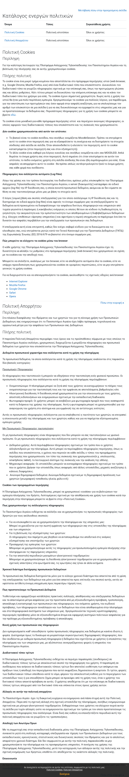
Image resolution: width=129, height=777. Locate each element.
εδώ (13, 114)
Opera (12, 296)
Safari (12, 292)
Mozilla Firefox (17, 285)
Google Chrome (17, 288)
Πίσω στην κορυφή (112, 302)
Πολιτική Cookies (14, 32)
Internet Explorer (18, 281)
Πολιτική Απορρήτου (16, 40)
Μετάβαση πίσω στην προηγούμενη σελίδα (102, 10)
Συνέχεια (64, 774)
